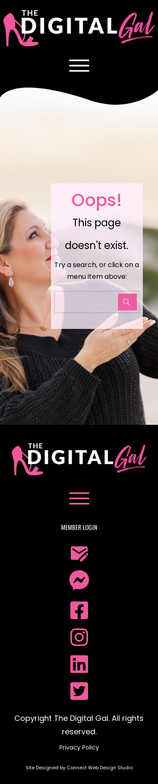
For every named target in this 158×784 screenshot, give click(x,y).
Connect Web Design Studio (100, 767)
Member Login (79, 527)
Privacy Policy (79, 747)
